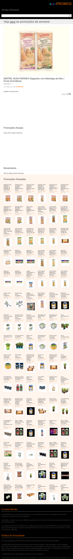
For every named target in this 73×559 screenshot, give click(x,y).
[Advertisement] (25, 109)
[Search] (70, 15)
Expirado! (19, 87)
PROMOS (64, 4)
